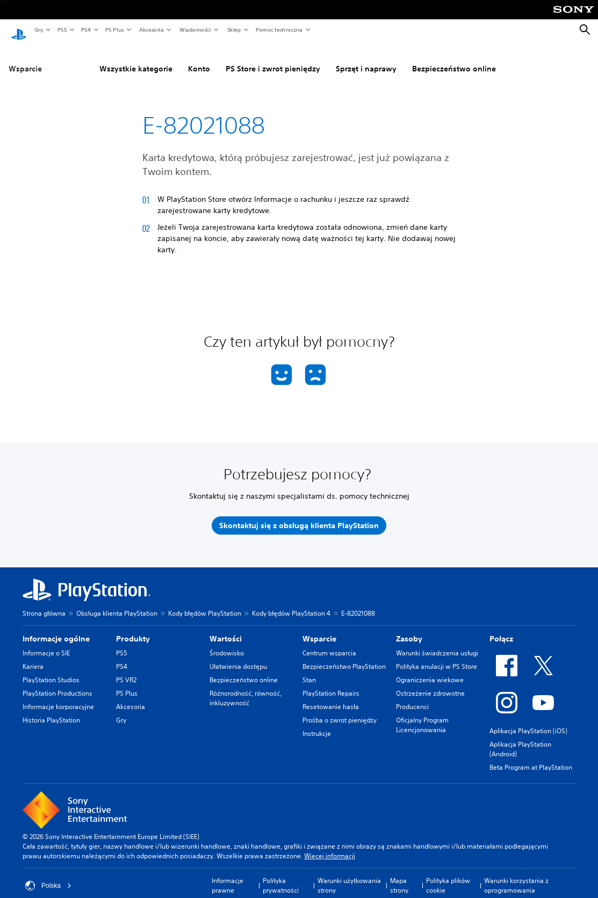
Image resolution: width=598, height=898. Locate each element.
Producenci (412, 696)
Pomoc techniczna (278, 29)
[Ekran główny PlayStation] (19, 30)
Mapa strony (399, 875)
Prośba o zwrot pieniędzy (339, 709)
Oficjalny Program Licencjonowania (422, 714)
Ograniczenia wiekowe (430, 669)
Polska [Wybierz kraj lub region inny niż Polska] (48, 875)
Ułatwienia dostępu (238, 656)
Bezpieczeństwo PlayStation (344, 656)
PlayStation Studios (51, 669)
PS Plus (114, 29)
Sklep (234, 29)
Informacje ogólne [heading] (56, 628)
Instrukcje (316, 723)
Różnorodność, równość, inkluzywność (246, 687)
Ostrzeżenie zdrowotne (430, 683)
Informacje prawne (227, 875)
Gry (38, 29)
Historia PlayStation (51, 709)
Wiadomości (195, 29)
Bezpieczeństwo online (454, 58)
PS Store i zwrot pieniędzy (273, 58)
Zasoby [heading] (409, 628)
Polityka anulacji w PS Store (436, 656)
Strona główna (44, 603)
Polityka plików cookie (448, 875)
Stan (309, 669)
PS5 (61, 29)
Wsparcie (25, 58)
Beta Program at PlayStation (530, 757)
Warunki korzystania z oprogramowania (516, 875)
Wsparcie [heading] (319, 628)
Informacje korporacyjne (58, 696)
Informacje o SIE (46, 642)
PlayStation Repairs (330, 683)
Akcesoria (151, 29)
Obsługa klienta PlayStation (116, 603)
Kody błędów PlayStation (204, 603)
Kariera (33, 656)
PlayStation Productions (57, 683)
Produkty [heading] (133, 628)
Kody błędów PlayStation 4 (291, 603)
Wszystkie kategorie (135, 58)
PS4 (85, 29)
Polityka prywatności (281, 875)
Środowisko (227, 642)
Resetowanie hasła (330, 696)
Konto (199, 58)
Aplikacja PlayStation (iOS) (528, 720)
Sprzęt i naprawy (366, 58)
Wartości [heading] (226, 628)
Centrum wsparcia (329, 642)
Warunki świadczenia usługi (437, 642)
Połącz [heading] (501, 628)
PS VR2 (126, 669)
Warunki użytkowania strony (349, 875)
